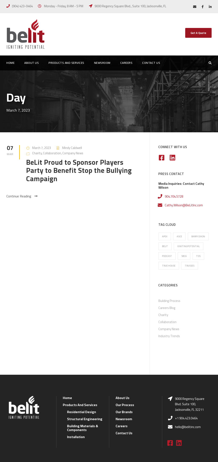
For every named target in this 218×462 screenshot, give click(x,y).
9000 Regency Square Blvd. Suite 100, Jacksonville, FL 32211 (189, 379)
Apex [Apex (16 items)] (164, 236)
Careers (126, 63)
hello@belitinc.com (188, 402)
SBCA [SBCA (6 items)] (184, 256)
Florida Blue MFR (133, 453)
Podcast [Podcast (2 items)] (167, 256)
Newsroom (102, 63)
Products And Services (66, 63)
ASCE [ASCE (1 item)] (179, 236)
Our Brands (124, 387)
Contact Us (151, 63)
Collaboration (52, 153)
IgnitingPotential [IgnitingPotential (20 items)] (188, 246)
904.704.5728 (174, 196)
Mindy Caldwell (72, 148)
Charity (37, 153)
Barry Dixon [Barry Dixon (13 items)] (198, 236)
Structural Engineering (84, 394)
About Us (31, 63)
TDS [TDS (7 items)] (198, 256)
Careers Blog (166, 308)
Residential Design (81, 387)
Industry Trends (169, 336)
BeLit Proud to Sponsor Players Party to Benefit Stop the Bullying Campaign (79, 170)
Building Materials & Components (82, 403)
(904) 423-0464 (22, 6)
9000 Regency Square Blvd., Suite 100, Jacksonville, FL (130, 6)
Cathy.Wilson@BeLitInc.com (184, 205)
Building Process (169, 301)
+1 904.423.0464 (186, 393)
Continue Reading (21, 196)
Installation (76, 412)
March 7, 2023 (41, 148)
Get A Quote (198, 32)
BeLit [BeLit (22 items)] (165, 246)
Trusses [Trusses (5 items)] (189, 266)
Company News (72, 153)
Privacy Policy (109, 453)
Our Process (125, 380)
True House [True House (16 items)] (168, 266)
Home (10, 63)
